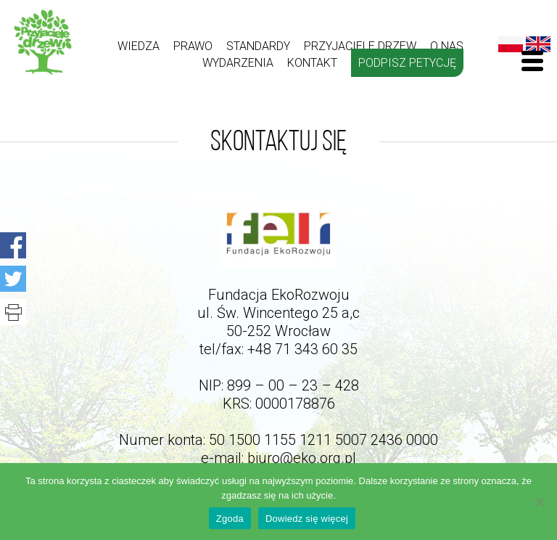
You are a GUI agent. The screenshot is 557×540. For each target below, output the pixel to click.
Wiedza (138, 46)
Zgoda (230, 518)
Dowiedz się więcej (306, 518)
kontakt (312, 63)
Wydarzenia (237, 63)
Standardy (258, 46)
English (538, 44)
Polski (510, 44)
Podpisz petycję (407, 63)
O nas (446, 46)
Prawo (193, 46)
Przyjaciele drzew (360, 46)
